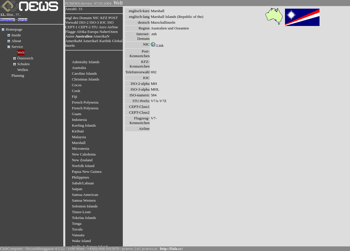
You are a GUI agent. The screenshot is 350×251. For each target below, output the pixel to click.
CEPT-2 (85, 27)
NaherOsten (109, 31)
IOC (103, 22)
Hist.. (11, 14)
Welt (20, 52)
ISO (110, 22)
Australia (79, 67)
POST (113, 18)
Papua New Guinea (87, 171)
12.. (3, 14)
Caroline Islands (84, 73)
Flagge (70, 31)
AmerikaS (90, 41)
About (16, 41)
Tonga (76, 223)
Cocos (76, 85)
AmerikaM (73, 41)
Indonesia (79, 119)
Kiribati (78, 131)
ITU (95, 27)
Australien (83, 36)
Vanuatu (78, 235)
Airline (112, 27)
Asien (69, 36)
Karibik (105, 41)
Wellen (22, 70)
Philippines (80, 177)
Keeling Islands (84, 125)
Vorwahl (71, 22)
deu (75, 18)
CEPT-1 (71, 27)
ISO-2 (84, 22)
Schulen (23, 64)
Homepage (7, 19)
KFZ (104, 18)
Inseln (70, 45)
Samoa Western (84, 200)
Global (117, 41)
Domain (85, 18)
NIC (96, 18)
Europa (93, 31)
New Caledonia (84, 154)
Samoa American (85, 194)
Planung (18, 75)
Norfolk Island (83, 166)
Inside (16, 35)
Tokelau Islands (84, 218)
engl (68, 18)
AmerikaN (101, 36)
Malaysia (79, 137)
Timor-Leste (81, 212)
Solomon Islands (84, 206)
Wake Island (81, 241)
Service (22, 19)
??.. (18, 14)
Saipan (77, 189)
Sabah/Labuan (83, 183)
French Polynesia (85, 102)
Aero (102, 27)
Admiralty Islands (86, 62)
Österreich (25, 58)
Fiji (74, 96)
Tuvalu (77, 229)
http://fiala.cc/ (171, 248)
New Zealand (82, 160)
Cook (76, 91)
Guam (76, 114)
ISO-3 (94, 22)
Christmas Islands (85, 79)
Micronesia (80, 148)
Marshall (78, 143)
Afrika (81, 31)
